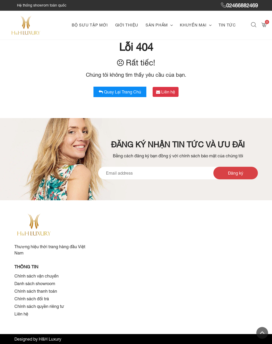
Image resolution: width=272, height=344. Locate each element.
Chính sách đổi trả (31, 298)
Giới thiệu (126, 25)
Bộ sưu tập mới (90, 25)
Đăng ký (235, 173)
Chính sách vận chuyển (36, 276)
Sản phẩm (157, 25)
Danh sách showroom (34, 283)
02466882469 (239, 5)
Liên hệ (165, 92)
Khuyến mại (193, 25)
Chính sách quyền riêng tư (39, 306)
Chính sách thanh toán (35, 291)
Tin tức (227, 25)
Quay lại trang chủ (120, 92)
